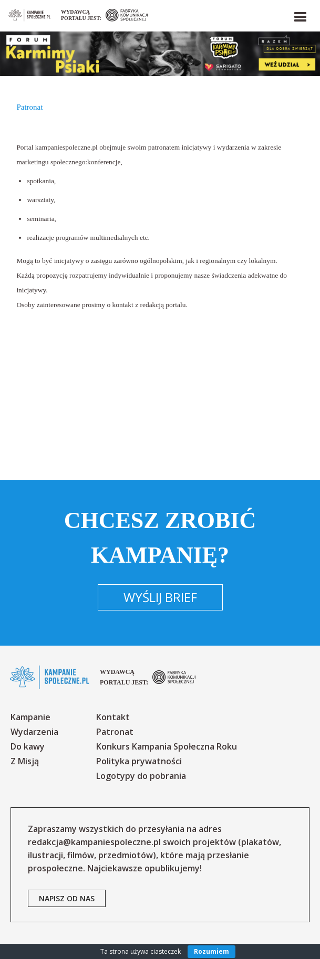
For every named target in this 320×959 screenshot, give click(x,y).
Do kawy (28, 746)
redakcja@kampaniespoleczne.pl (94, 842)
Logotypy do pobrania (141, 776)
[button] (299, 14)
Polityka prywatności (139, 761)
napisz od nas (67, 898)
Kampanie (30, 717)
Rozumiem (211, 951)
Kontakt (113, 717)
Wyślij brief (160, 597)
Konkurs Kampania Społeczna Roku (166, 746)
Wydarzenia (34, 731)
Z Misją (25, 761)
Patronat (114, 731)
